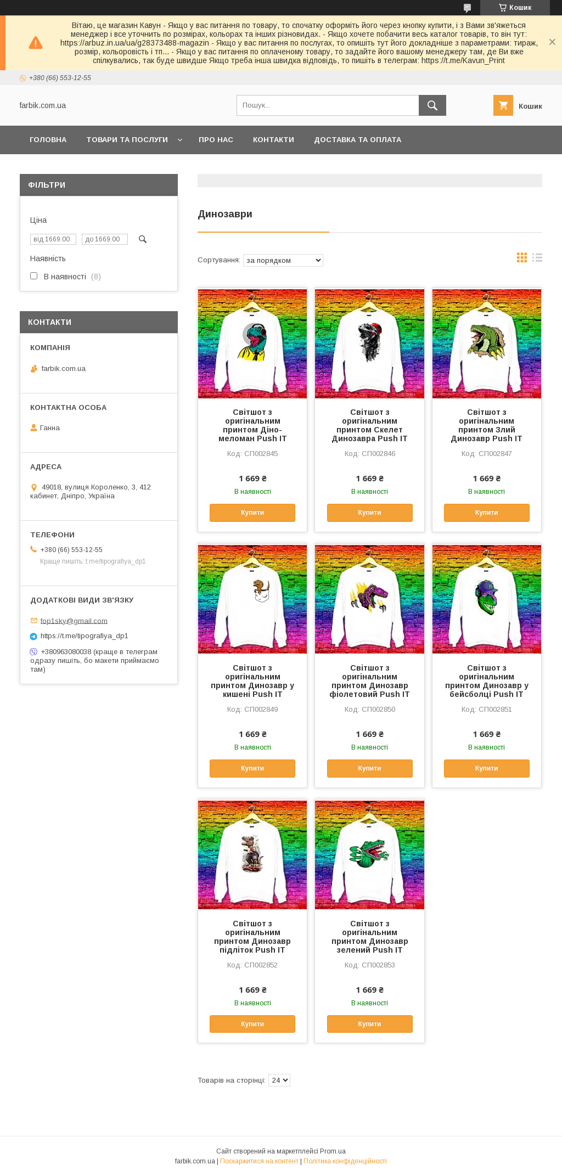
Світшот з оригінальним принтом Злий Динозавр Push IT (486, 425)
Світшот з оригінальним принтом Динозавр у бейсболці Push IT (487, 681)
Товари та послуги (127, 140)
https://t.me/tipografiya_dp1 (84, 636)
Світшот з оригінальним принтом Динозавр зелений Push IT (369, 936)
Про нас (216, 140)
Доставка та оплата (357, 140)
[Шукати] (432, 105)
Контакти (273, 140)
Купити (252, 512)
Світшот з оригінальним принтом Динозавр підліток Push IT (252, 936)
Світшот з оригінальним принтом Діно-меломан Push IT (252, 425)
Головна (48, 140)
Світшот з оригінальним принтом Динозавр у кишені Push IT (252, 681)
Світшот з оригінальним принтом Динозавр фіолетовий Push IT (369, 681)
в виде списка (537, 260)
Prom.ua (333, 1151)
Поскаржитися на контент (259, 1161)
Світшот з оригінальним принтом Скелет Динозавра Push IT (369, 425)
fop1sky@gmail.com (74, 620)
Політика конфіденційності (345, 1161)
